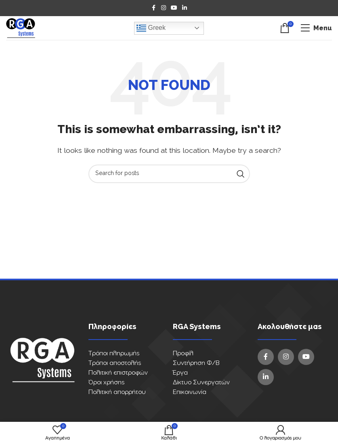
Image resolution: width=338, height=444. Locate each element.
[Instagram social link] (163, 8)
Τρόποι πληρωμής (113, 353)
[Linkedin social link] (184, 8)
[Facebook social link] (154, 8)
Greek (151, 28)
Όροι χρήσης (106, 382)
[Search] (169, 174)
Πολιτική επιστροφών (118, 373)
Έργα (180, 373)
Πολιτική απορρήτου (117, 392)
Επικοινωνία (189, 392)
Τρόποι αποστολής (114, 363)
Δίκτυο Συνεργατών (201, 382)
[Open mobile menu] (316, 28)
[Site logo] (20, 28)
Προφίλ (183, 353)
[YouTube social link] (174, 8)
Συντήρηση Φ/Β (196, 363)
